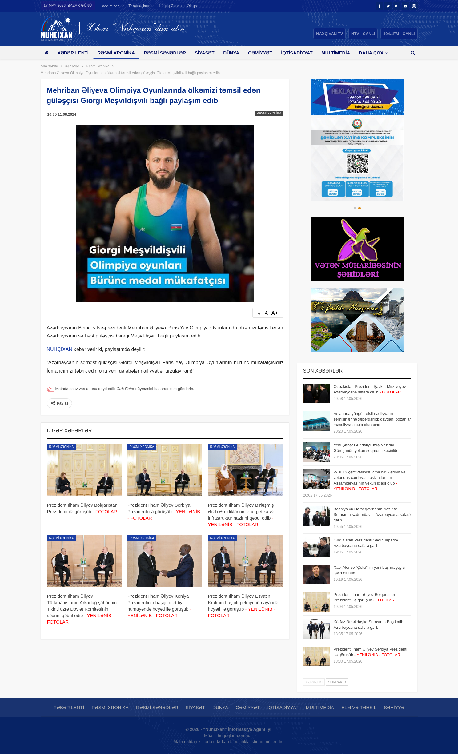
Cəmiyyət (260, 52)
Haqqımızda (109, 6)
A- (260, 313)
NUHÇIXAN (60, 349)
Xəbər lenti (73, 52)
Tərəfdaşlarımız (141, 6)
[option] (357, 159)
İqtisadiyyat (297, 52)
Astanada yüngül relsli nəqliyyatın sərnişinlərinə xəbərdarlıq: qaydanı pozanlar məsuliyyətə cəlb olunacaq (372, 419)
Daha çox (371, 52)
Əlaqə (192, 6)
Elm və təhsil (358, 707)
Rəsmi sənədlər (165, 52)
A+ (274, 313)
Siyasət (205, 52)
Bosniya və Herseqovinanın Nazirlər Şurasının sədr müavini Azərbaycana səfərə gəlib (372, 514)
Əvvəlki (314, 682)
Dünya (231, 52)
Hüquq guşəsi (170, 6)
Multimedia (335, 52)
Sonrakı (337, 682)
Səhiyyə (394, 707)
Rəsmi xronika (116, 52)
